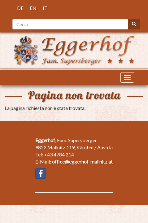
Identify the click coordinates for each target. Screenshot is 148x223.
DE (20, 8)
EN (33, 8)
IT (45, 8)
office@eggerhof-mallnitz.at (82, 161)
